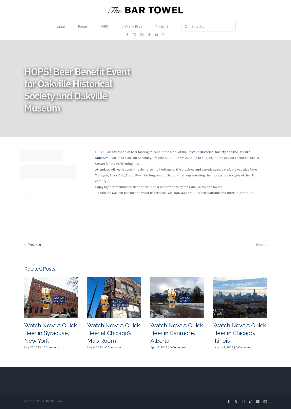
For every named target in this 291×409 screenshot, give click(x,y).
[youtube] (156, 34)
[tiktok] (149, 34)
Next (260, 245)
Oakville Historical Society (207, 153)
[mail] (163, 34)
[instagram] (141, 34)
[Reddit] (37, 224)
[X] (30, 224)
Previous (34, 245)
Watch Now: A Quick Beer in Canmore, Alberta (176, 333)
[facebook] (127, 34)
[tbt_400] (145, 8)
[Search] (186, 27)
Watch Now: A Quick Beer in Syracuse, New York (50, 333)
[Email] (59, 224)
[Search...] (208, 27)
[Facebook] (23, 224)
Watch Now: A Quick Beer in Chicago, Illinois (239, 333)
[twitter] (134, 34)
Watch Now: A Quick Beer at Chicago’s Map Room (113, 333)
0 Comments (51, 347)
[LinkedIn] (45, 224)
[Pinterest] (52, 224)
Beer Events (52, 155)
